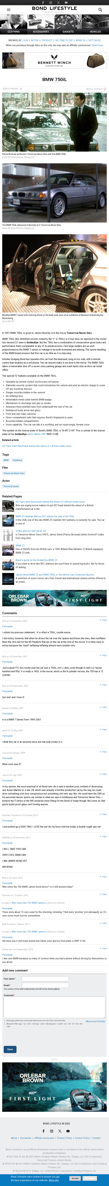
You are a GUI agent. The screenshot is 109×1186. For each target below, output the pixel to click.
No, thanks (90, 1178)
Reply (104, 620)
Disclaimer (25, 1138)
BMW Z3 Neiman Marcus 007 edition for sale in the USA (45, 516)
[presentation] (26, 1037)
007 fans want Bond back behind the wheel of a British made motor (37, 446)
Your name (9, 979)
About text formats (95, 1021)
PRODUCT (47, 40)
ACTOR (34, 40)
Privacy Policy (64, 1138)
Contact (96, 1138)
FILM (25, 40)
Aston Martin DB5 (36, 434)
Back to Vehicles (10, 88)
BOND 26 (80, 40)
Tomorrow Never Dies (14, 473)
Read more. (97, 45)
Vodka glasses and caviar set (31, 531)
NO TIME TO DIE (64, 40)
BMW (6, 460)
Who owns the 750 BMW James (28, 902)
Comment (9, 995)
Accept (75, 1178)
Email (6, 985)
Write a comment (94, 89)
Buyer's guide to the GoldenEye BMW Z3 (36, 560)
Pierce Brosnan (11, 486)
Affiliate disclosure (44, 1138)
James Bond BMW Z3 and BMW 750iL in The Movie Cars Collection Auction (55, 574)
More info (54, 1180)
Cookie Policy (82, 1138)
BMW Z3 (20, 545)
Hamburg (17, 460)
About (14, 1138)
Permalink (7, 626)
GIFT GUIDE (95, 40)
